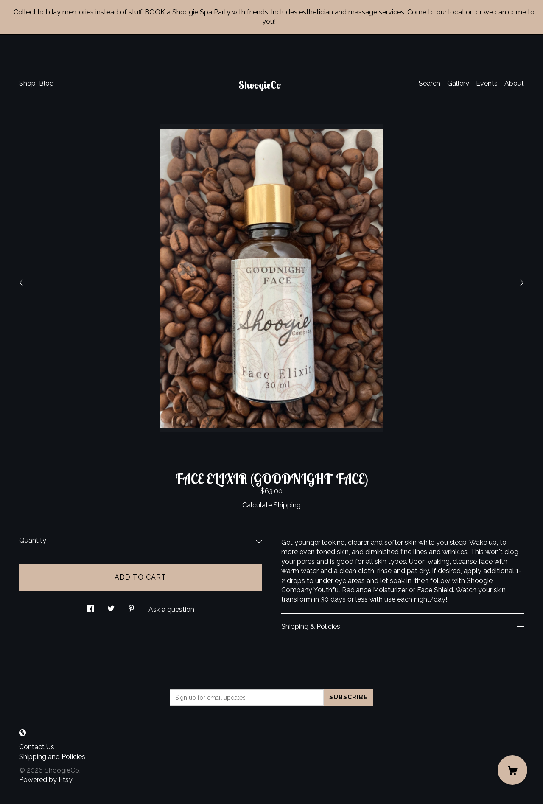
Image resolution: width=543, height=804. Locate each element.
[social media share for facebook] (90, 607)
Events (487, 83)
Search (429, 83)
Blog (46, 83)
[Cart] (512, 770)
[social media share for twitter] (111, 607)
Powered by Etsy (46, 780)
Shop (27, 83)
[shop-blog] (22, 733)
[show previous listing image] (40, 280)
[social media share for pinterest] (131, 607)
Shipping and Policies (52, 757)
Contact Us (36, 747)
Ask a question (171, 609)
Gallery (458, 83)
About (514, 83)
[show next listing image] (502, 280)
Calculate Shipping (271, 505)
